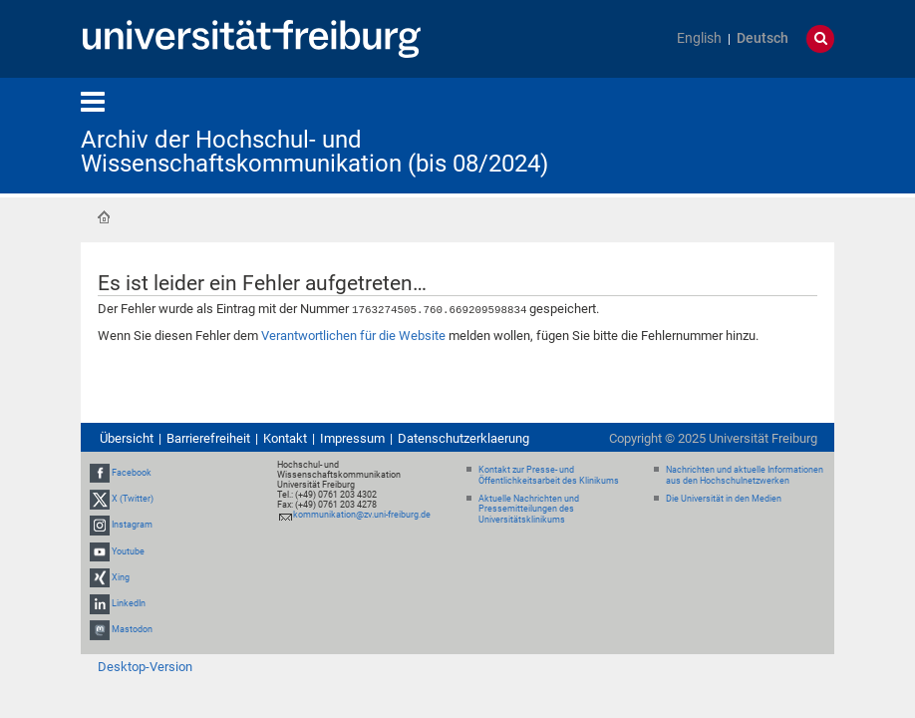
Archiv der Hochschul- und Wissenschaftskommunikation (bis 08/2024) (314, 152)
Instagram (132, 525)
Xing (121, 576)
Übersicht (126, 437)
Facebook (132, 472)
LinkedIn (129, 602)
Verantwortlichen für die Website (353, 334)
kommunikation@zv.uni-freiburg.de (362, 514)
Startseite (104, 217)
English (699, 38)
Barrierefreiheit (208, 437)
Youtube (128, 550)
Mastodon (132, 628)
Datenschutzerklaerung (463, 437)
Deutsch (762, 38)
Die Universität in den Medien (723, 498)
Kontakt (285, 437)
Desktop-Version (145, 665)
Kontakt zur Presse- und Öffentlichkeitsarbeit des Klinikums (548, 474)
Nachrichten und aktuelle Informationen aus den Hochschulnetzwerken (744, 474)
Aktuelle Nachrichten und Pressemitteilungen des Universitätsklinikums (528, 509)
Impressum (352, 437)
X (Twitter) (132, 498)
